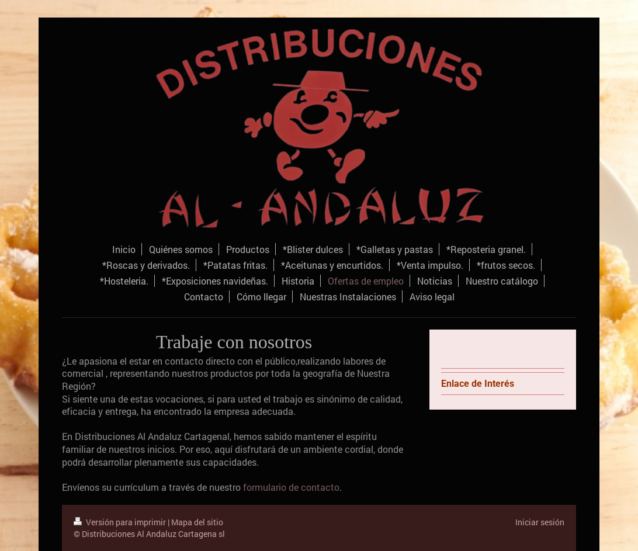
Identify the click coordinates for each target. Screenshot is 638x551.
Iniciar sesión (539, 522)
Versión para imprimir (121, 522)
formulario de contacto (291, 487)
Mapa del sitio (197, 522)
